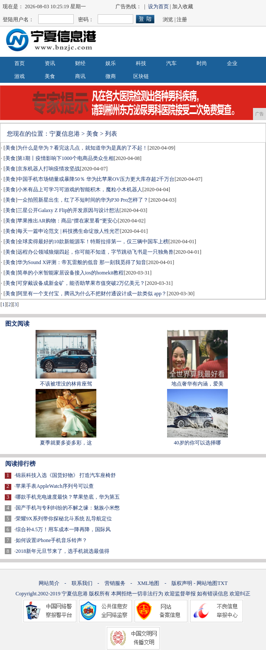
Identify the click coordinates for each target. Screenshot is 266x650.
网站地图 (207, 583)
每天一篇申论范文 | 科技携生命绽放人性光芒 (68, 231)
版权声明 (181, 583)
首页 (19, 63)
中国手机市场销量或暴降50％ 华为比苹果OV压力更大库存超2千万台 (95, 179)
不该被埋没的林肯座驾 (66, 384)
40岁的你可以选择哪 (197, 443)
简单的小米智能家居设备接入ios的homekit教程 (70, 273)
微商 (110, 76)
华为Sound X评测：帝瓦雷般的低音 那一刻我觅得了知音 (81, 262)
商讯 (80, 76)
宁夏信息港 (64, 134)
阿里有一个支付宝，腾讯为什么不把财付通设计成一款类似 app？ (92, 294)
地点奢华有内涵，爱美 (197, 384)
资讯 (50, 63)
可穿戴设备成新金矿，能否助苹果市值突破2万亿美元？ (81, 283)
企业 (232, 63)
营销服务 (115, 583)
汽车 (171, 63)
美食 (50, 76)
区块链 (141, 76)
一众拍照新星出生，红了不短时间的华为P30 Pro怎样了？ (82, 200)
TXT (222, 583)
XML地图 (149, 583)
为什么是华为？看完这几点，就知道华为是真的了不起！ (82, 148)
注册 (182, 19)
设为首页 (158, 6)
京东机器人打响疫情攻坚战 (48, 169)
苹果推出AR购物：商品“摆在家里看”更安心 (67, 221)
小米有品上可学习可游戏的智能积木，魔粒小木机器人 (79, 189)
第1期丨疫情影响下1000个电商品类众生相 (65, 158)
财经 (80, 63)
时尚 (202, 63)
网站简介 (49, 583)
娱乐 (110, 63)
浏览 (168, 19)
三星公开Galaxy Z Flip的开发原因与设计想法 (68, 210)
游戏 (19, 76)
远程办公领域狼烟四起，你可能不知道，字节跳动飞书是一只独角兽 (95, 252)
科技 (141, 63)
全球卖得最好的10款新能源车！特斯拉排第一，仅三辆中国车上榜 (92, 241)
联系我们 (82, 583)
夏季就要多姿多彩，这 (66, 443)
